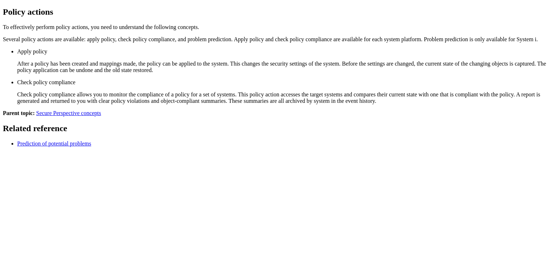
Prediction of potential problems (54, 143)
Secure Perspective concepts (68, 113)
